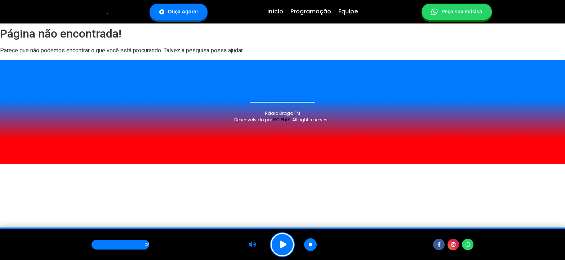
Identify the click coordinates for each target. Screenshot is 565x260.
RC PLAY (281, 120)
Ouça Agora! (178, 11)
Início (275, 11)
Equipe (348, 11)
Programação (310, 11)
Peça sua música (456, 12)
